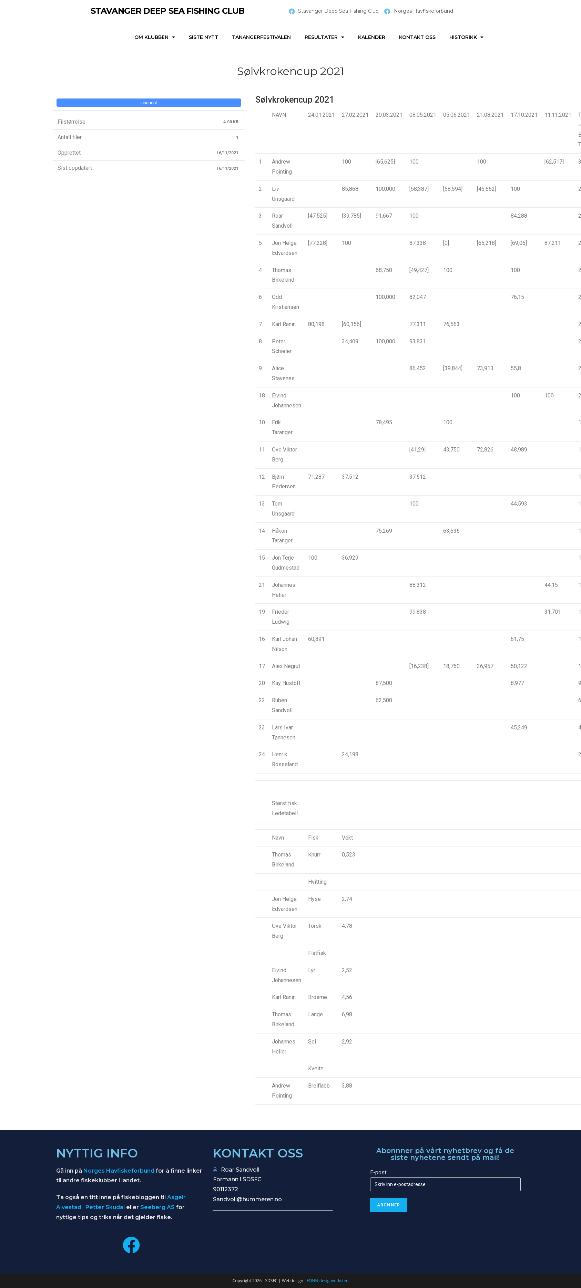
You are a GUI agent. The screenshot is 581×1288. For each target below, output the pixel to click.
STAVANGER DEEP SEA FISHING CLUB (168, 11)
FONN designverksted (327, 1281)
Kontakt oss (417, 37)
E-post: (378, 1172)
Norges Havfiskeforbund (118, 1170)
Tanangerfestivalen (261, 37)
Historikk (466, 37)
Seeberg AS (157, 1207)
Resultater (324, 37)
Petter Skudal (105, 1207)
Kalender (371, 37)
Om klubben (154, 37)
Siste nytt (203, 37)
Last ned (149, 103)
